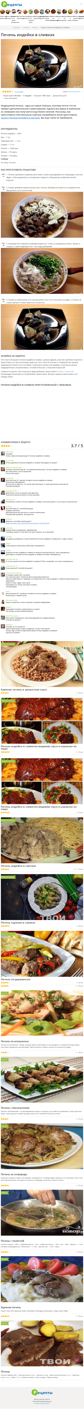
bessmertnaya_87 (74, 91)
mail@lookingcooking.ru (42, 1403)
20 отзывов (19, 92)
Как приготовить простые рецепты (11, 4)
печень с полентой (65, 371)
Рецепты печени (8, 644)
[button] (81, 4)
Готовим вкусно (42, 1392)
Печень (4, 993)
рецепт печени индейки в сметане (20, 117)
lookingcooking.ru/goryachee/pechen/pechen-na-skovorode (27, 523)
